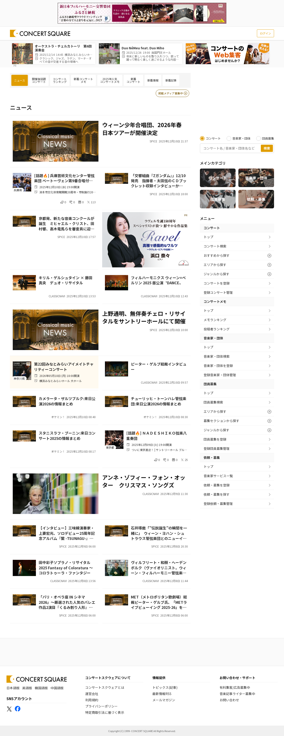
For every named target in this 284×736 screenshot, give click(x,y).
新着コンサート (133, 80)
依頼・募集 (256, 199)
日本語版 (12, 688)
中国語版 (56, 688)
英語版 (27, 688)
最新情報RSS (161, 693)
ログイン (265, 33)
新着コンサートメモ (83, 80)
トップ (208, 237)
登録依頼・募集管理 (218, 503)
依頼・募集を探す (217, 494)
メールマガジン (163, 700)
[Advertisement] (237, 102)
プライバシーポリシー (101, 706)
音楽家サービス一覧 (218, 475)
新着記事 (171, 80)
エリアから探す (215, 264)
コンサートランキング (60, 80)
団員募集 (218, 199)
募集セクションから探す (221, 420)
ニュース (19, 80)
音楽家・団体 (256, 178)
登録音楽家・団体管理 (220, 375)
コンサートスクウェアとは (104, 687)
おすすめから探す (217, 255)
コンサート (218, 178)
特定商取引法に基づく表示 (104, 712)
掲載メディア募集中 (173, 93)
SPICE (153, 141)
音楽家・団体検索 (217, 356)
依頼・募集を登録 (217, 485)
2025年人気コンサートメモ (110, 80)
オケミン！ (58, 417)
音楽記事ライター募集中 (237, 693)
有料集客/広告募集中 (235, 687)
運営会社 (91, 693)
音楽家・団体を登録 (218, 365)
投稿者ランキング (217, 329)
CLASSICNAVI (57, 296)
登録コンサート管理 (218, 292)
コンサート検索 (215, 246)
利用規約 (91, 700)
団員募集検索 (213, 402)
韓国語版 (41, 688)
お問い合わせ (229, 700)
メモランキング (215, 319)
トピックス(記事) (164, 687)
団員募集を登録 (215, 439)
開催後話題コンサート (39, 80)
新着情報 (152, 80)
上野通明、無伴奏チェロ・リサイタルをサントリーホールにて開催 (144, 317)
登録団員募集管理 (217, 448)
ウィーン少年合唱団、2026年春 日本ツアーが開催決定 (142, 129)
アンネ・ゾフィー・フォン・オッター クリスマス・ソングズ (143, 481)
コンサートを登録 (217, 283)
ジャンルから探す (216, 274)
